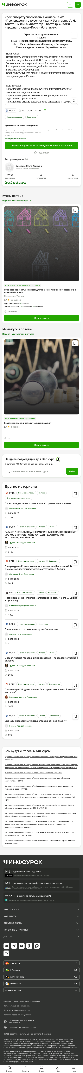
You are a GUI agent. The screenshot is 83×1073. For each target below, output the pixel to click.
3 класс (42, 561)
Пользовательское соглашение (17, 1006)
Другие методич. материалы (18, 498)
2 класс (42, 493)
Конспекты (31, 117)
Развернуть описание (15, 138)
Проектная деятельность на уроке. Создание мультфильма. (38, 503)
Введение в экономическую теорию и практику (27, 423)
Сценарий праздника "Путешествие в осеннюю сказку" (35, 720)
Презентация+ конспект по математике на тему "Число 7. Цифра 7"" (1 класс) (41, 599)
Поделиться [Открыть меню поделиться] (41, 152)
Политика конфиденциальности (17, 1010)
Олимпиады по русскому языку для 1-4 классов (31, 629)
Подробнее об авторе (15, 182)
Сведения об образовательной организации (22, 1001)
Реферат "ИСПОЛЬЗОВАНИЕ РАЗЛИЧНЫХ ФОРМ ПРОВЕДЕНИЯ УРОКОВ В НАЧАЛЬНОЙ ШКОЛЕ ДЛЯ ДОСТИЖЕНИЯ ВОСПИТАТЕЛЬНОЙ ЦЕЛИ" (40, 534)
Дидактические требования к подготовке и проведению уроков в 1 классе (41, 659)
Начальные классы (15, 117)
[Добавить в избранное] (74, 35)
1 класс (42, 527)
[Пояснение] (26, 159)
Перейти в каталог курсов (16, 200)
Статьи (52, 527)
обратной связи (26, 1061)
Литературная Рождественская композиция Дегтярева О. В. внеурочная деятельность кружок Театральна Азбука (38, 567)
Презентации (54, 684)
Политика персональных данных (17, 1015)
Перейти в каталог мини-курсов (19, 334)
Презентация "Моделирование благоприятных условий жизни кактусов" (40, 691)
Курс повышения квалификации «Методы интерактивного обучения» (33, 773)
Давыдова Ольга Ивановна (29, 166)
